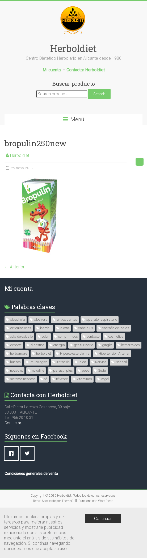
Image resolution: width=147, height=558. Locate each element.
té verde (62, 379)
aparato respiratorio (101, 319)
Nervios (100, 362)
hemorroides (130, 345)
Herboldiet (73, 48)
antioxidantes (67, 319)
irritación (63, 362)
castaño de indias (115, 328)
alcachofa (17, 319)
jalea (82, 362)
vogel (105, 379)
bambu (45, 328)
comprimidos (68, 336)
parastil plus (63, 370)
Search (99, 94)
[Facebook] (12, 453)
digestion (37, 345)
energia (59, 345)
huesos (15, 362)
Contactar (13, 423)
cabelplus (85, 328)
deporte (16, 345)
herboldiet (43, 353)
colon (45, 336)
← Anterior (14, 266)
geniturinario (83, 345)
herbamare (18, 353)
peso (85, 370)
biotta (64, 328)
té (45, 379)
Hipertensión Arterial (114, 353)
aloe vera (41, 319)
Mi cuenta (19, 288)
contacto (93, 336)
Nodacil (121, 362)
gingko (107, 345)
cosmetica (116, 336)
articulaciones (20, 328)
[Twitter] (28, 453)
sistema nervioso (22, 379)
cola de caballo (21, 336)
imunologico (38, 362)
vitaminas (84, 379)
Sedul (102, 370)
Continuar (103, 518)
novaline (38, 370)
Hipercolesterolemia (75, 353)
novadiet (16, 370)
